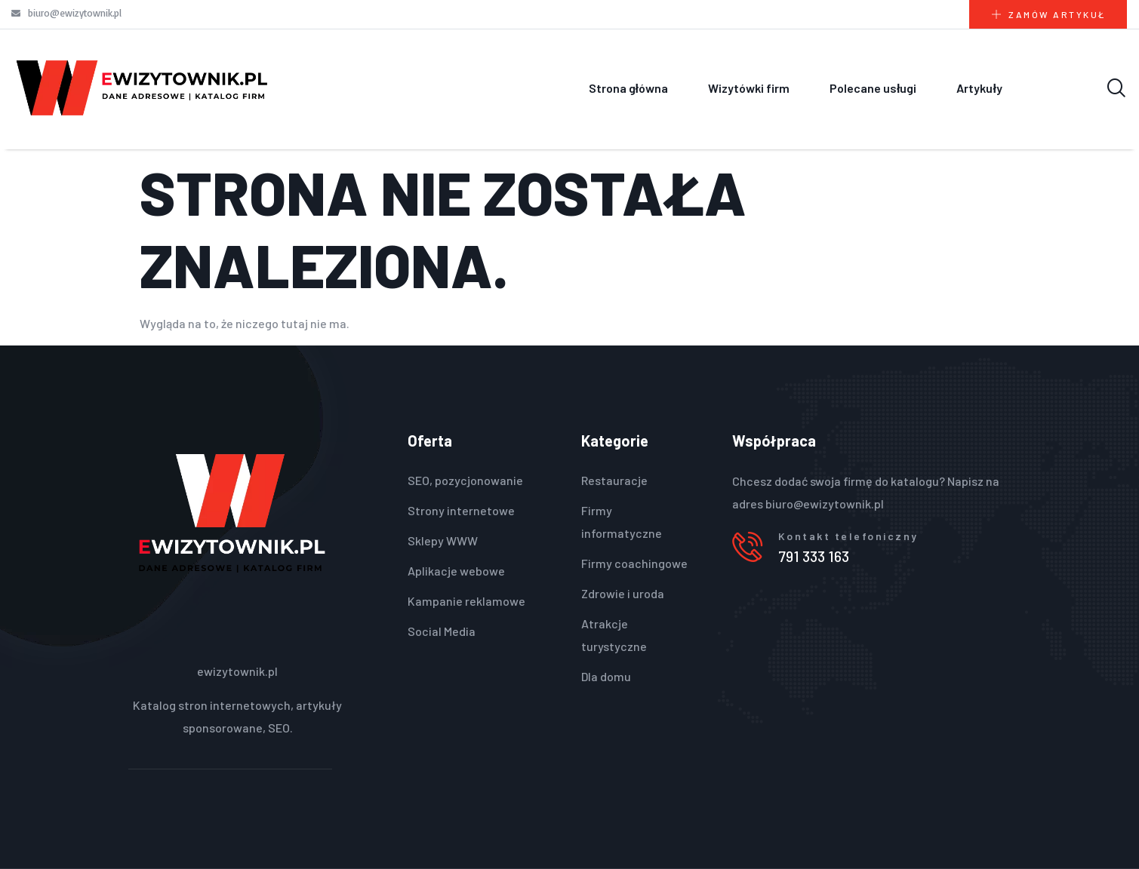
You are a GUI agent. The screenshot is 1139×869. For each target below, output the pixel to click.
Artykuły (979, 88)
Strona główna (628, 88)
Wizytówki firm (749, 88)
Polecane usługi (873, 88)
